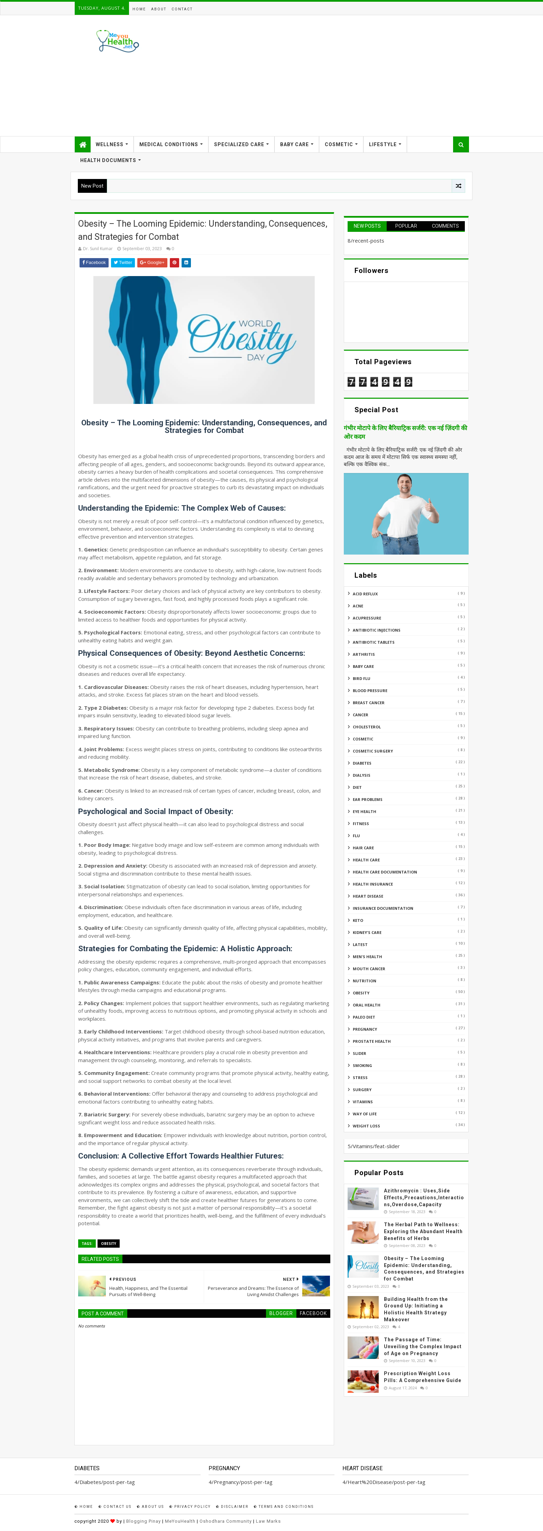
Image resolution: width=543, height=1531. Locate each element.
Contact (182, 9)
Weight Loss (366, 1125)
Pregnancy (365, 1029)
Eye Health (364, 811)
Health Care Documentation (385, 872)
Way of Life (365, 1113)
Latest (360, 944)
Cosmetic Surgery (373, 751)
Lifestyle (383, 144)
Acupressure (367, 618)
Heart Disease (368, 896)
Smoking (362, 1065)
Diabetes (362, 763)
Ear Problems (368, 799)
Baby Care (294, 144)
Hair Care (363, 847)
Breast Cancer (369, 702)
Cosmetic (339, 144)
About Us (150, 1507)
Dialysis (361, 775)
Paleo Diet (364, 1017)
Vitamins (363, 1101)
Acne (358, 605)
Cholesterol (367, 726)
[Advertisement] (343, 75)
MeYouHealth (180, 1521)
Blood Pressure (370, 690)
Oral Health (366, 1005)
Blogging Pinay (143, 1521)
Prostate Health (372, 1041)
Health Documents (108, 160)
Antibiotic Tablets (374, 642)
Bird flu (361, 678)
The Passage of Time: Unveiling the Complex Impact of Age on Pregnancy (423, 1346)
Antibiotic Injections (377, 630)
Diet (357, 787)
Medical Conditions (168, 144)
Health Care (366, 859)
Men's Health (367, 956)
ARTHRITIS (364, 654)
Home (139, 9)
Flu (356, 835)
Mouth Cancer (369, 968)
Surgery (362, 1089)
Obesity (108, 1243)
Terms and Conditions (284, 1507)
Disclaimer (232, 1507)
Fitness (361, 823)
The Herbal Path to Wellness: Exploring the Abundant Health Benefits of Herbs (423, 1231)
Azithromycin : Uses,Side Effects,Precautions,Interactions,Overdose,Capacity (424, 1197)
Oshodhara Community (226, 1521)
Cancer (360, 714)
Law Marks (268, 1521)
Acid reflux (365, 593)
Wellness (109, 144)
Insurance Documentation (383, 908)
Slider (359, 1053)
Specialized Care (239, 144)
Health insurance (373, 884)
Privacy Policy (190, 1507)
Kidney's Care (367, 932)
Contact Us (114, 1507)
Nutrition (364, 980)
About (158, 9)
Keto (358, 920)
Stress (360, 1077)
